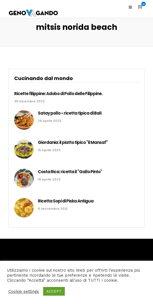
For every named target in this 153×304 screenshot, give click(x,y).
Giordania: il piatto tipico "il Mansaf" (73, 142)
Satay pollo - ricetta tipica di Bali (69, 113)
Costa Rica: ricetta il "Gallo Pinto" (70, 172)
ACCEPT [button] (53, 291)
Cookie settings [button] (23, 291)
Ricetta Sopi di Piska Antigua (65, 201)
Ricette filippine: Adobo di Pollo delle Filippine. (58, 93)
